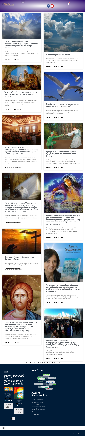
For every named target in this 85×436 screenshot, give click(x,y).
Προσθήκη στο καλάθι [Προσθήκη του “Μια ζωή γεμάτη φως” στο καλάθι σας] (19, 411)
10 (42, 362)
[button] (23, 1)
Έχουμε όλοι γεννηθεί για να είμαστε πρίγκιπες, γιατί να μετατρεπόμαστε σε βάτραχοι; (62, 154)
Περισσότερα (35, 414)
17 (60, 362)
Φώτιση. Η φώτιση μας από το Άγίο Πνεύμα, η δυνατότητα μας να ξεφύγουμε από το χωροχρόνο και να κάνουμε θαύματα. (21, 45)
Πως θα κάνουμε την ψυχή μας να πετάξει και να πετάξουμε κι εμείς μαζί (63, 105)
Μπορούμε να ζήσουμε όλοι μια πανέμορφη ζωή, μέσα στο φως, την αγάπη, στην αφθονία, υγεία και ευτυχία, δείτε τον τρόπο (62, 344)
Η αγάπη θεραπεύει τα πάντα (58, 55)
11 (44, 362)
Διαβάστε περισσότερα (13, 59)
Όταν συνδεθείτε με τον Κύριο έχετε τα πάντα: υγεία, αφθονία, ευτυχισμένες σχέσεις (21, 94)
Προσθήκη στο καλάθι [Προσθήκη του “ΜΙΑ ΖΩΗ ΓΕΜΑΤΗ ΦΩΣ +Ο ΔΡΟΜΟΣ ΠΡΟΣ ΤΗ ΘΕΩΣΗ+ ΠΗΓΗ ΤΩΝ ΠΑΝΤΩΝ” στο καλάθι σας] (8, 406)
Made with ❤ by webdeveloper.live (74, 433)
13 (49, 362)
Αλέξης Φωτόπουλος (8, 4)
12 (47, 362)
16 (57, 362)
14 (52, 362)
